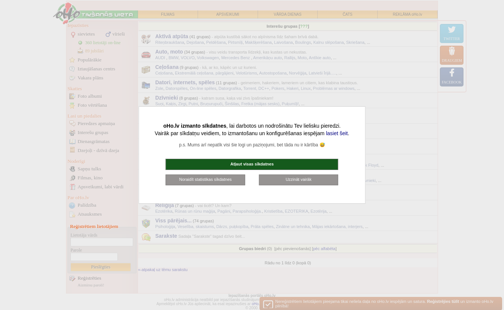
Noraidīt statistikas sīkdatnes (205, 179)
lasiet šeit (337, 133)
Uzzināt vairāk (299, 179)
